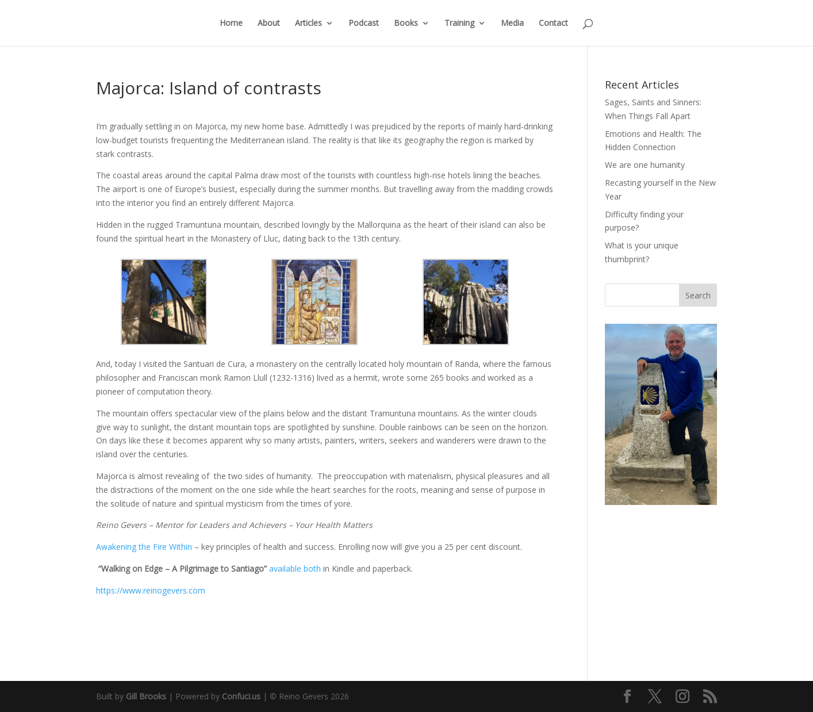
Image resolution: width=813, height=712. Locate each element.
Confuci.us (241, 696)
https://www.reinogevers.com (150, 590)
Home (231, 23)
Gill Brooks (146, 696)
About (269, 23)
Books (406, 23)
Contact (553, 23)
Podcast (363, 23)
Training (459, 23)
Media (512, 23)
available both (295, 568)
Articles (308, 23)
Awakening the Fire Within (145, 546)
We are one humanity (645, 164)
